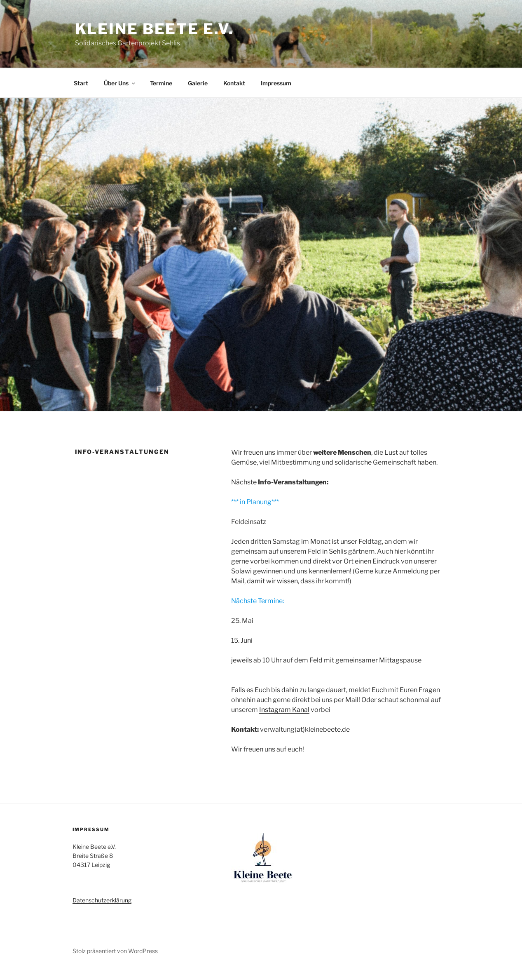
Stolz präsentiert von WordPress (115, 950)
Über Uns (120, 83)
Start (81, 83)
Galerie (198, 83)
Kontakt (234, 83)
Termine (161, 83)
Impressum (276, 83)
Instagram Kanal (284, 710)
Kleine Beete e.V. (154, 29)
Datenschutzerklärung (102, 900)
